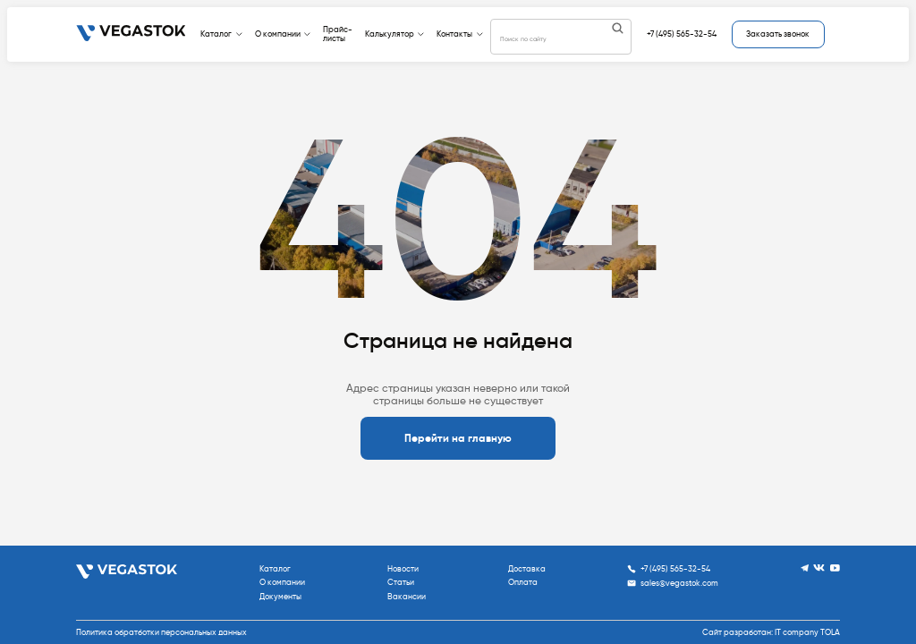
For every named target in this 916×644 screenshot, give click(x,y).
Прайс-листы (337, 34)
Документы (280, 596)
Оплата (523, 582)
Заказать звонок (778, 34)
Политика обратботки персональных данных (161, 632)
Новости (403, 568)
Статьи (400, 582)
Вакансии (406, 596)
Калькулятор (395, 34)
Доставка (527, 568)
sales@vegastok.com (672, 583)
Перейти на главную (458, 438)
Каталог (221, 34)
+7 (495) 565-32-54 (682, 34)
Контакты (460, 34)
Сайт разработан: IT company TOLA (771, 632)
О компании (283, 34)
